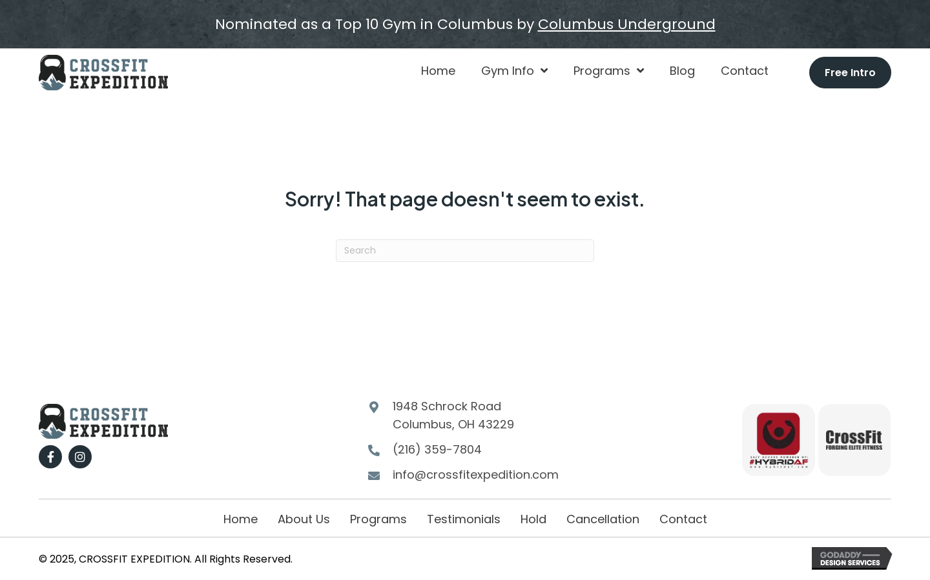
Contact (683, 519)
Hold (533, 519)
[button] (50, 456)
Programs (378, 519)
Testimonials (464, 519)
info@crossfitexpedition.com (476, 474)
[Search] (465, 250)
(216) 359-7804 (437, 449)
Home (240, 519)
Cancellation (602, 519)
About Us (304, 519)
